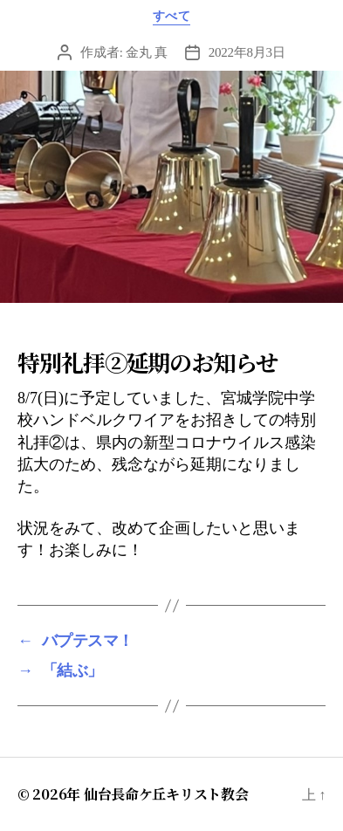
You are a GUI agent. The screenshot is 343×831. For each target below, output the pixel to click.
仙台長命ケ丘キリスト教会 (166, 794)
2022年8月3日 (247, 52)
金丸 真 (147, 52)
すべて (172, 16)
